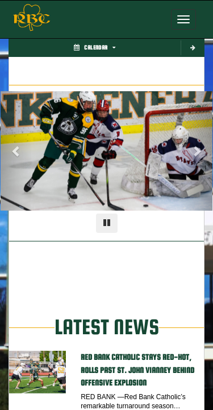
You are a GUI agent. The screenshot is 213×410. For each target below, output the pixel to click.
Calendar (94, 47)
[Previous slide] (16, 151)
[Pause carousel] (107, 223)
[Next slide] (196, 151)
